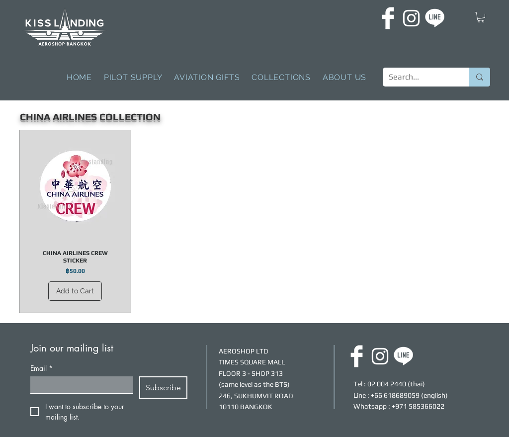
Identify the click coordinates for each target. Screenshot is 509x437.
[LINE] (435, 18)
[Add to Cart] (75, 291)
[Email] (78, 384)
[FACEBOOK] (388, 18)
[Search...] (418, 77)
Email (41, 368)
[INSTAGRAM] (411, 18)
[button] (481, 17)
